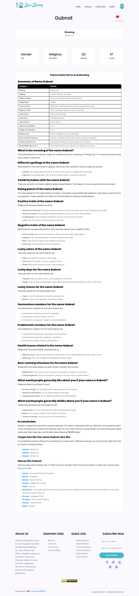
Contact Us (52, 544)
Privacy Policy (53, 547)
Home (78, 7)
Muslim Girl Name (82, 544)
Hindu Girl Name (82, 557)
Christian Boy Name (83, 547)
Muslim (88, 7)
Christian (100, 7)
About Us (51, 541)
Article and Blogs (54, 550)
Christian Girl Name (83, 550)
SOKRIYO (42, 591)
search (24, 468)
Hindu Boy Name (82, 554)
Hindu (112, 7)
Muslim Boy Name (82, 541)
